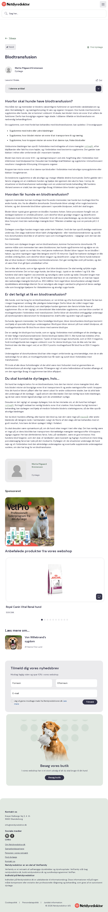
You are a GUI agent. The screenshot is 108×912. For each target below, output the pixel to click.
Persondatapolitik (30, 902)
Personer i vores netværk (16, 853)
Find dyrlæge (11, 857)
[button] (42, 620)
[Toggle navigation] (103, 4)
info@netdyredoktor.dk (16, 825)
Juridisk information (53, 902)
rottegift (88, 146)
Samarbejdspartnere (14, 848)
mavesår (84, 417)
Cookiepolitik (11, 902)
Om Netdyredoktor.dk (15, 844)
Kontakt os (10, 861)
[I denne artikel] (54, 88)
